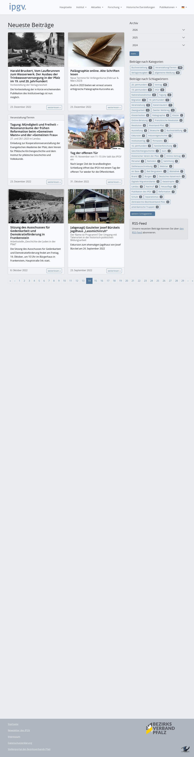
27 (170, 280)
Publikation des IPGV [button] (143, 191)
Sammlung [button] (170, 161)
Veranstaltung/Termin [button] (168, 67)
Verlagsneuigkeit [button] (141, 72)
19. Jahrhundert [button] (141, 89)
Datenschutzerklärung (20, 743)
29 (182, 280)
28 (176, 280)
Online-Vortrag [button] (175, 156)
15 (95, 280)
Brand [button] (136, 176)
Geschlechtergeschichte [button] (145, 150)
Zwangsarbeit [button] (140, 110)
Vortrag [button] (161, 84)
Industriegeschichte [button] (159, 135)
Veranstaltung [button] (140, 105)
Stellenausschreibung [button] (144, 166)
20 (126, 280)
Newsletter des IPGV (19, 730)
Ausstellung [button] (139, 130)
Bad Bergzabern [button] (156, 171)
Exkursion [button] (138, 135)
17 (108, 280)
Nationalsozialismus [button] (143, 94)
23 (145, 280)
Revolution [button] (138, 125)
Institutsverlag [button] (140, 140)
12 (77, 280)
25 (158, 280)
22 (139, 280)
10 (64, 280)
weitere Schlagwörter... (142, 213)
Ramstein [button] (153, 161)
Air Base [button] (137, 171)
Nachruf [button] (152, 186)
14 (89, 280)
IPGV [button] (159, 89)
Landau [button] (137, 186)
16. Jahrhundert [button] (141, 145)
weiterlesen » (54, 107)
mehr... (134, 53)
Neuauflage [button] (168, 186)
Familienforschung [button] (165, 145)
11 (70, 280)
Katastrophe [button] (171, 181)
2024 (135, 45)
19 (120, 280)
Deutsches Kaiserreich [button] (172, 176)
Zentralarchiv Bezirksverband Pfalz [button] (150, 201)
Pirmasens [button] (160, 140)
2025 (135, 37)
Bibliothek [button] (176, 171)
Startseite (13, 724)
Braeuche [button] (156, 130)
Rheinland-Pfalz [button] (158, 125)
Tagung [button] (165, 94)
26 (164, 280)
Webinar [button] (166, 166)
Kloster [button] (177, 115)
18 (114, 280)
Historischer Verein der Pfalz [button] (147, 156)
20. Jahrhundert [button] (141, 84)
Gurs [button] (166, 150)
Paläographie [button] (160, 115)
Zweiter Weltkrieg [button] (164, 110)
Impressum (14, 736)
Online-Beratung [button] (141, 120)
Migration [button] (138, 99)
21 (133, 280)
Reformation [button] (167, 191)
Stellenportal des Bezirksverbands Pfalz (29, 749)
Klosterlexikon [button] (140, 115)
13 (83, 280)
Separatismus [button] (154, 196)
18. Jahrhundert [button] (159, 99)
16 (101, 280)
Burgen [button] (150, 176)
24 (151, 280)
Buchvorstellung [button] (141, 67)
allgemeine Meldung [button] (167, 72)
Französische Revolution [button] (168, 120)
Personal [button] (137, 161)
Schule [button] (136, 196)
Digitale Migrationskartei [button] (145, 181)
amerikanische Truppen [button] (145, 207)
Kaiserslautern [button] (162, 105)
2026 (135, 29)
